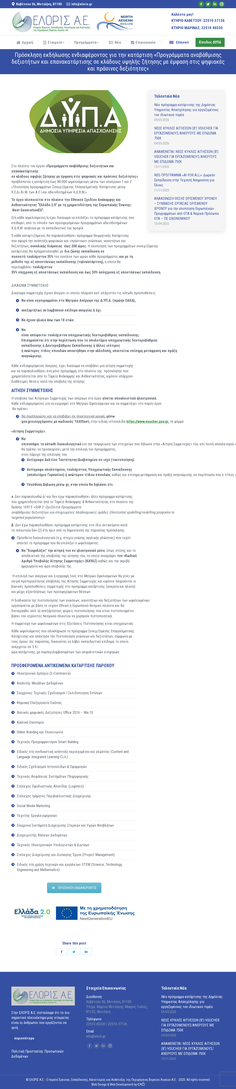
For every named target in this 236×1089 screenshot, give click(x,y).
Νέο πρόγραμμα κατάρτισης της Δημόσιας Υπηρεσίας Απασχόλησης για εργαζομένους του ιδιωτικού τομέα (186, 110)
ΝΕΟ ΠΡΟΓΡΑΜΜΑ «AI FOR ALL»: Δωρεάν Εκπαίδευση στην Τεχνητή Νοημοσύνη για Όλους (184, 180)
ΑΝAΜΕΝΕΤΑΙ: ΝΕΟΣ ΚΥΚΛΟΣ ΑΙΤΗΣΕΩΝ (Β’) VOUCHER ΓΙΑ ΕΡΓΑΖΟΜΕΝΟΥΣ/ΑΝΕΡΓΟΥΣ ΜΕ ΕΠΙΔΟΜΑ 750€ (186, 156)
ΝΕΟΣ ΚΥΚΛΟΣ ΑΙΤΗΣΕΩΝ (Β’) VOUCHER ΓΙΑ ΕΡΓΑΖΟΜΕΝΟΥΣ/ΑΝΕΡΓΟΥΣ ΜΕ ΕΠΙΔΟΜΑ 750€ (186, 133)
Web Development (121, 1084)
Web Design (99, 1084)
